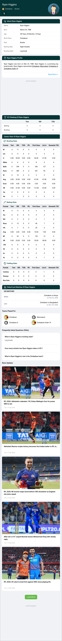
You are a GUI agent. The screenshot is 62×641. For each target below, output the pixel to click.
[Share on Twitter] (4, 13)
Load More (31, 597)
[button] (31, 382)
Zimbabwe (35, 66)
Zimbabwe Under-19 (11, 69)
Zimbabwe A (53, 66)
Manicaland (44, 66)
